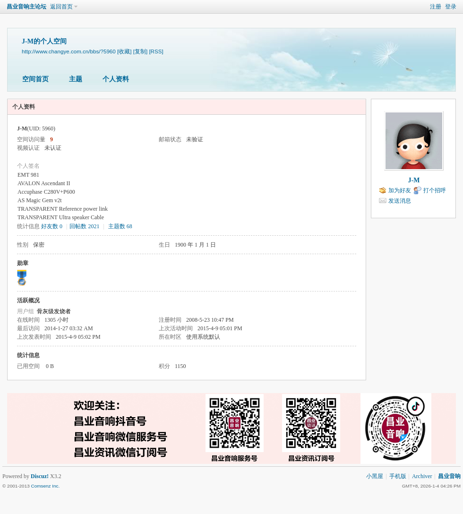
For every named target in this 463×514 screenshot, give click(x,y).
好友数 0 (51, 226)
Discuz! (40, 476)
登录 (450, 6)
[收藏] (124, 51)
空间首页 (35, 79)
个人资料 (116, 79)
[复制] (140, 51)
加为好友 (399, 190)
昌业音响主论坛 (26, 6)
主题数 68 (120, 226)
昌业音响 (449, 476)
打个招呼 (434, 190)
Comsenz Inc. (45, 485)
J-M (414, 180)
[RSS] (156, 51)
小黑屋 (374, 476)
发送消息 (399, 200)
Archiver (422, 476)
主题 (75, 79)
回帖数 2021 (84, 226)
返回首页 (61, 6)
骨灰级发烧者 (54, 311)
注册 (435, 6)
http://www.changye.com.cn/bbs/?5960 (69, 51)
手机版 (397, 476)
